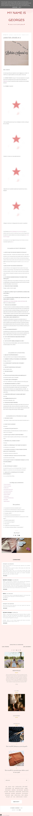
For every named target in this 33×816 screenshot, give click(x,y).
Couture (9, 786)
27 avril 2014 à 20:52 (9, 593)
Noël (13, 788)
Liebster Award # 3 (12, 38)
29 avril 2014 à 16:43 (10, 603)
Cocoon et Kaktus (7, 494)
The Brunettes (6, 496)
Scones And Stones (21, 301)
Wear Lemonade (20, 789)
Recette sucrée (18, 786)
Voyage (26, 788)
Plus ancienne (27, 646)
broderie (25, 796)
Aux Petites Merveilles (13, 301)
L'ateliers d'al (6, 487)
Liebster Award (25, 34)
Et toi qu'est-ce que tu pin (8, 489)
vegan (12, 795)
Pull (11, 796)
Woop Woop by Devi (7, 492)
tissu (14, 796)
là (12, 241)
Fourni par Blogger (4, 815)
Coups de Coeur (17, 34)
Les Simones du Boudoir (8, 491)
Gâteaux (26, 795)
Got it (20, 7)
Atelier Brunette (19, 796)
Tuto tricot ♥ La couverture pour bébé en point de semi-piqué (16, 771)
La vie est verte (21, 231)
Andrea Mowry (17, 795)
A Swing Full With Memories (9, 497)
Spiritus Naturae (6, 501)
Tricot (13, 786)
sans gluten (7, 795)
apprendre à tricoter (19, 788)
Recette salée (18, 791)
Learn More (14, 7)
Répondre (5, 575)
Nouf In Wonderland (13, 231)
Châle (22, 795)
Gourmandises (8, 788)
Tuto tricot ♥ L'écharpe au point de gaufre (16, 746)
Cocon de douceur (7, 484)
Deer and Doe (12, 791)
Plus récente (5, 646)
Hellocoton (5, 81)
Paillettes (14, 789)
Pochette (13, 793)
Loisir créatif (24, 786)
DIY (6, 786)
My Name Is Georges (7, 579)
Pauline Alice (7, 793)
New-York (8, 796)
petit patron (18, 793)
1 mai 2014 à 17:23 (15, 612)
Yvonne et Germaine (7, 486)
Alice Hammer (8, 789)
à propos (11, 34)
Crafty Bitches (6, 301)
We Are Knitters (25, 793)
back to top (16, 801)
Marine (4, 593)
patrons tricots (25, 791)
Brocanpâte (6, 499)
